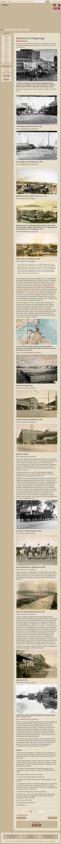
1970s (6, 48)
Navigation (9, 1)
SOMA (6, 59)
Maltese (6, 51)
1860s (6, 41)
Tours (25, 29)
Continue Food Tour (22, 815)
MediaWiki (52, 841)
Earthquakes (6, 39)
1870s (6, 43)
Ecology (6, 36)
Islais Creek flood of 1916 (23, 717)
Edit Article (6, 69)
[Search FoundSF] (39, 2)
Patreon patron (6, 79)
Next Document (52, 817)
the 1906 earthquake (41, 472)
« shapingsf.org (4, 4)
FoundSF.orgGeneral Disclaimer (30, 836)
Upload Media (6, 71)
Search (47, 1)
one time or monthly (6, 75)
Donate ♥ (57, 8)
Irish (6, 49)
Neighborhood (11, 29)
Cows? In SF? (43, 196)
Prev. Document (21, 817)
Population (17, 29)
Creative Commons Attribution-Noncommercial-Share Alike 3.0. (30, 841)
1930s (6, 46)
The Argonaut (6, 56)
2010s (6, 61)
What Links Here (6, 63)
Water (6, 38)
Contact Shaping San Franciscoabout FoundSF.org (49, 836)
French (6, 53)
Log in (59, 1)
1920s (6, 44)
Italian (6, 54)
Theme (21, 29)
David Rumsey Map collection (32, 352)
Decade (5, 29)
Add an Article (6, 68)
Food (6, 58)
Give (28, 29)
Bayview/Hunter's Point (6, 35)
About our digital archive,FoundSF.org (12, 836)
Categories (6, 33)
